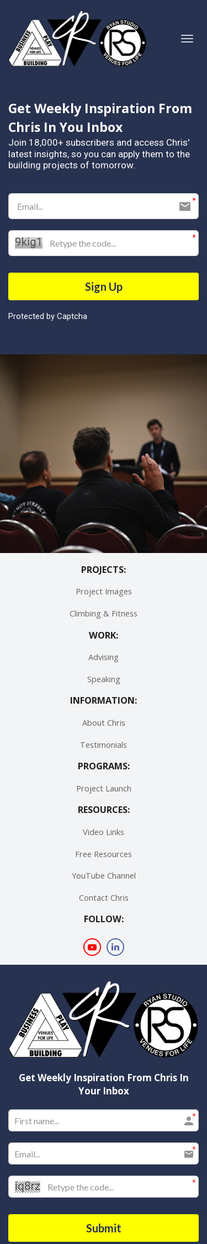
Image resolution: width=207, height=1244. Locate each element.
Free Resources (103, 854)
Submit (103, 1228)
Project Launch (103, 788)
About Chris (103, 722)
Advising (103, 657)
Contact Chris (104, 897)
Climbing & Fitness (103, 613)
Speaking (103, 679)
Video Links (103, 832)
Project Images (104, 591)
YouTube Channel (104, 875)
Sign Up (104, 286)
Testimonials (103, 745)
